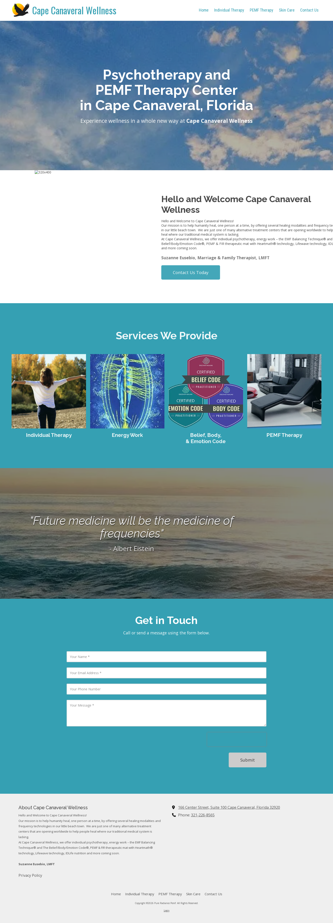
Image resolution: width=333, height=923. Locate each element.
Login (167, 910)
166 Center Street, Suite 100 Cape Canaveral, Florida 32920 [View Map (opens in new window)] (229, 807)
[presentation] (236, 739)
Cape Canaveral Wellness (74, 10)
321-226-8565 (203, 815)
